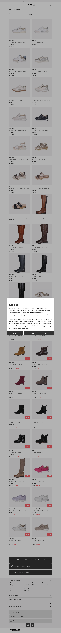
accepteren (15, 333)
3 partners (32, 312)
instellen (46, 333)
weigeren (31, 333)
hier (37, 323)
